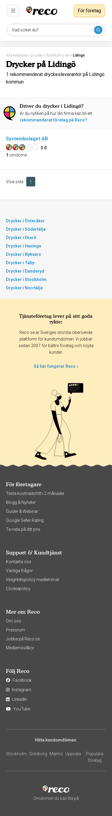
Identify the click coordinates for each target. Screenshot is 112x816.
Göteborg (38, 753)
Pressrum (15, 629)
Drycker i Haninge (23, 246)
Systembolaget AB (27, 139)
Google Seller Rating (25, 520)
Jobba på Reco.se (23, 638)
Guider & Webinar (22, 511)
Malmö (56, 753)
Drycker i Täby (20, 262)
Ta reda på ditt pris (23, 529)
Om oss (13, 621)
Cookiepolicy (18, 588)
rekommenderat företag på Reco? (53, 120)
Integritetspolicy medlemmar (32, 579)
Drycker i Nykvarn (23, 254)
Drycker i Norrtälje (24, 287)
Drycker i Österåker (25, 220)
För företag (89, 10)
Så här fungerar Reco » (56, 366)
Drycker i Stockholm (26, 279)
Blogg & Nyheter (21, 502)
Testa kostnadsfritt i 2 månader (35, 493)
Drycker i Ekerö (21, 237)
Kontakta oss (18, 561)
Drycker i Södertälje (26, 229)
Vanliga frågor (19, 570)
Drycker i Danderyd (25, 271)
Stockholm (16, 753)
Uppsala (73, 753)
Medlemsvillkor (20, 647)
